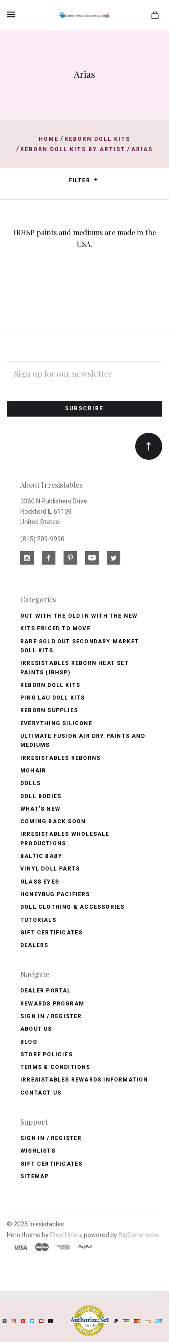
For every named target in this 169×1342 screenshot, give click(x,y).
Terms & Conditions (55, 1067)
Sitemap (34, 1176)
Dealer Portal (45, 990)
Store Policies (46, 1054)
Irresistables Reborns (60, 758)
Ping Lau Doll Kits (52, 698)
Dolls (30, 783)
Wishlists (37, 1151)
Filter (83, 180)
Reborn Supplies (49, 710)
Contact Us (40, 1093)
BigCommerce (139, 1235)
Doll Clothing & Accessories (72, 907)
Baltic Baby (41, 856)
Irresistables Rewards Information (84, 1080)
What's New (40, 809)
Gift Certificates (51, 932)
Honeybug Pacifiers (55, 894)
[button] (96, 179)
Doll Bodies (40, 796)
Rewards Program (52, 1004)
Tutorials (38, 920)
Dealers (34, 945)
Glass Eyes (39, 882)
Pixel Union (65, 1235)
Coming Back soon (53, 821)
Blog (28, 1042)
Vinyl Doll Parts (50, 869)
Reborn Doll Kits (50, 685)
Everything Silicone (56, 723)
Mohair (33, 770)
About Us (36, 1029)
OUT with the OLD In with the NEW (78, 616)
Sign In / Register (51, 1016)
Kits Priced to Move (55, 628)
